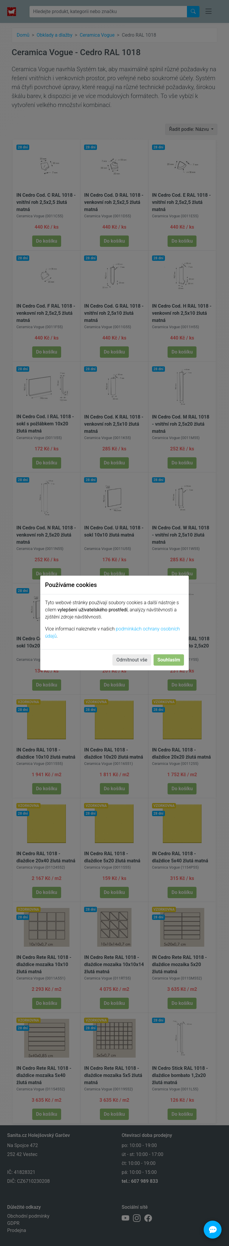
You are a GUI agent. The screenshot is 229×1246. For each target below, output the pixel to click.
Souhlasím (168, 660)
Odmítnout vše (131, 660)
